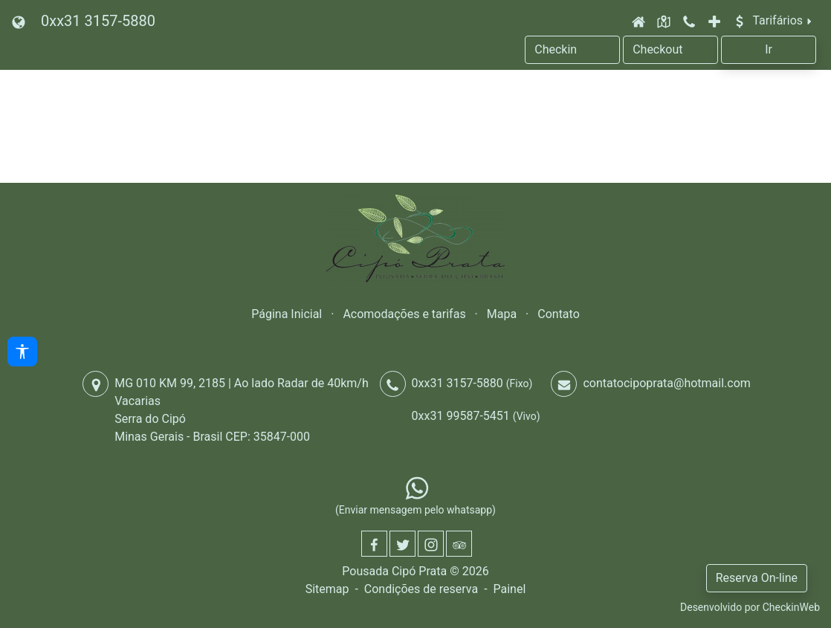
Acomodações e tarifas (404, 314)
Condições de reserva (421, 589)
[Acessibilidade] (22, 351)
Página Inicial (286, 314)
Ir (768, 49)
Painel (509, 589)
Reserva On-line (757, 578)
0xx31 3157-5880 (98, 21)
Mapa (502, 314)
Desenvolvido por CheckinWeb (750, 607)
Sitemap (327, 589)
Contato (558, 314)
